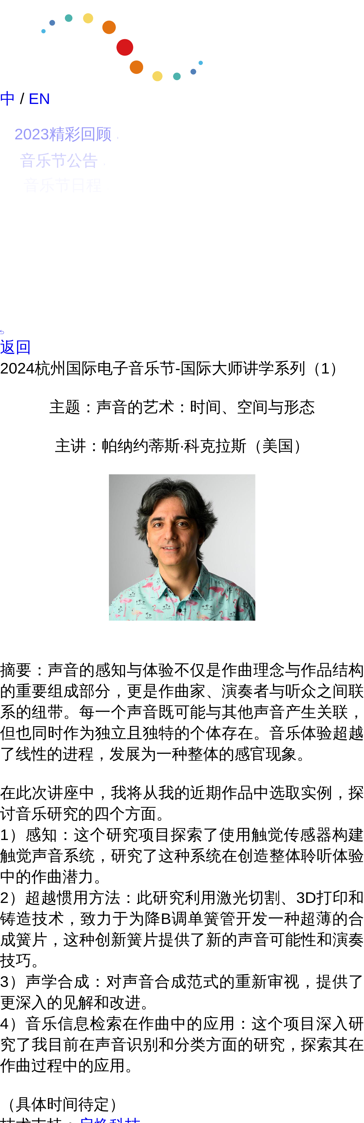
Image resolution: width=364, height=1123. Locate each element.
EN (39, 98)
